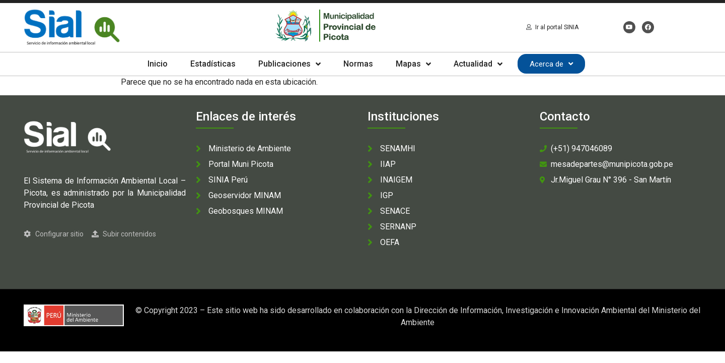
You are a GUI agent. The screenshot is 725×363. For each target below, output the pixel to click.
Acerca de (551, 64)
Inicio (158, 64)
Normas (358, 64)
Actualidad (478, 64)
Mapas (413, 64)
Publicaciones (289, 64)
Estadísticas (213, 64)
